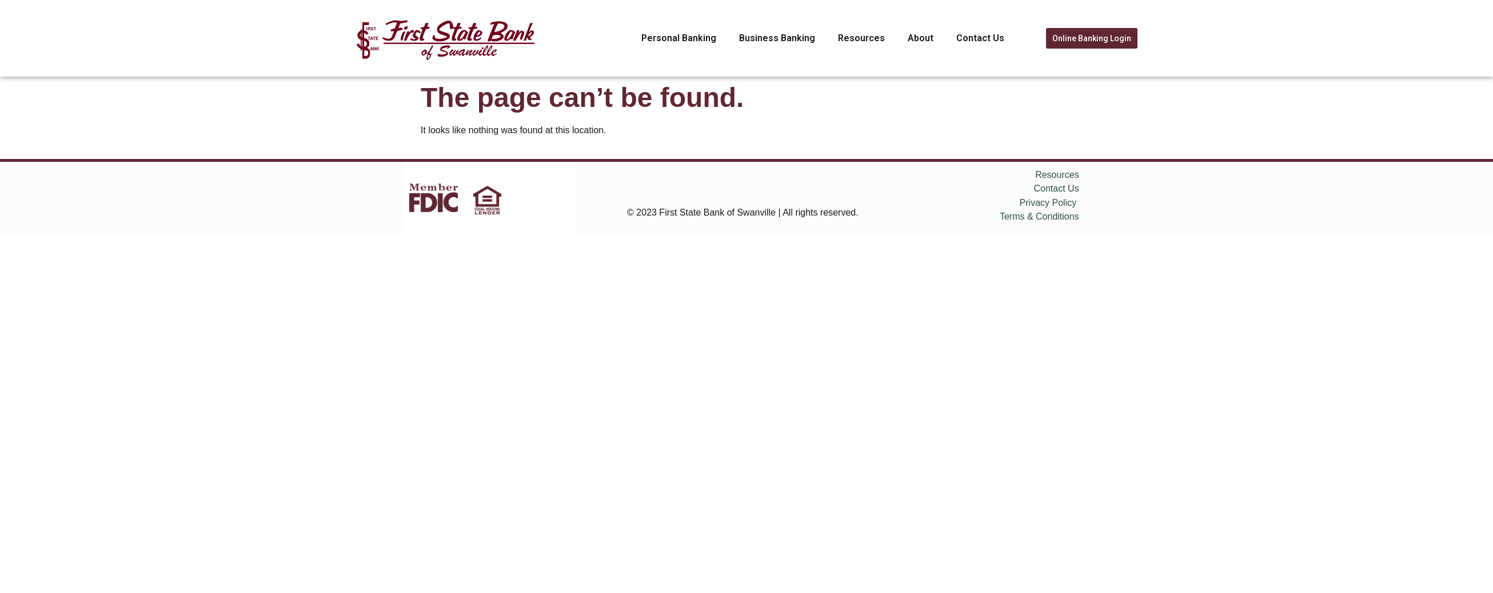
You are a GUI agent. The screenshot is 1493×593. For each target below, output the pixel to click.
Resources (861, 38)
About (920, 38)
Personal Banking (678, 38)
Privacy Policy (1048, 203)
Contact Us (980, 38)
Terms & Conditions (1039, 216)
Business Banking (777, 38)
